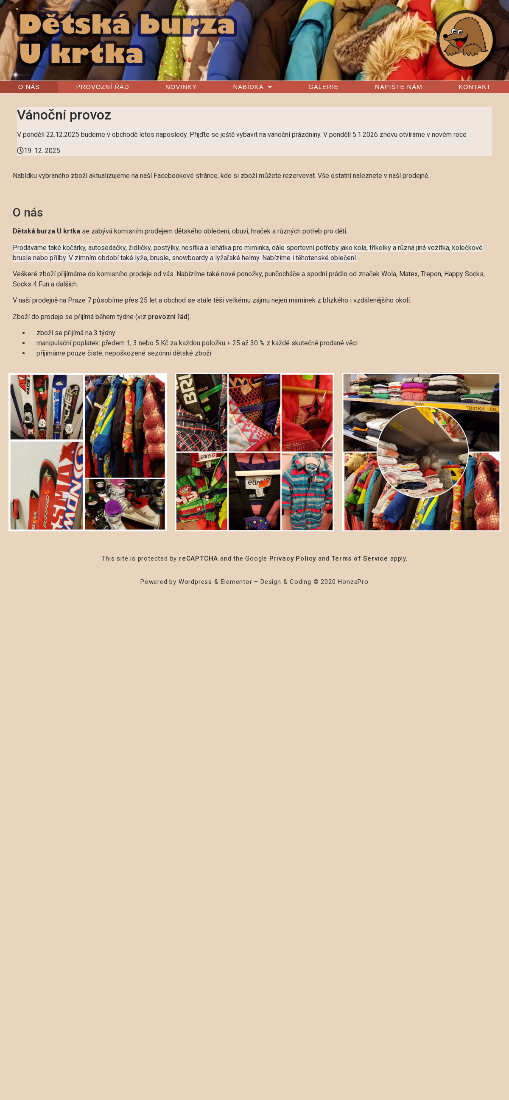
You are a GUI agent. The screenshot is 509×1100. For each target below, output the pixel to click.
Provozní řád (102, 86)
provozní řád (167, 317)
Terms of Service (359, 558)
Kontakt (475, 86)
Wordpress (195, 582)
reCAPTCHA (198, 558)
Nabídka (252, 86)
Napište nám (398, 86)
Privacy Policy (292, 558)
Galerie (323, 86)
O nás (29, 86)
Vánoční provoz (64, 115)
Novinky (181, 86)
